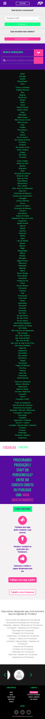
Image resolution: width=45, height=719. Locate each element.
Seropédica (22, 353)
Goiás (22, 112)
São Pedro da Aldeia (22, 346)
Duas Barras (22, 213)
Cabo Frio (22, 191)
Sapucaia (22, 348)
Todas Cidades (22, 161)
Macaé (22, 243)
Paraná (22, 135)
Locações (22, 394)
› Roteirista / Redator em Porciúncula (22, 654)
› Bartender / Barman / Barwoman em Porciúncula (22, 625)
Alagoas (22, 95)
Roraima (22, 145)
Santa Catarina (22, 150)
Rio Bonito (22, 311)
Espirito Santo (22, 110)
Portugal (22, 76)
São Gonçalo (22, 333)
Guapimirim (22, 221)
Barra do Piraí (22, 178)
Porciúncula (22, 296)
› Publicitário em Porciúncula (22, 652)
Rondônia (22, 142)
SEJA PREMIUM (33, 692)
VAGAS (11, 695)
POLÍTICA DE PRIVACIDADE (33, 695)
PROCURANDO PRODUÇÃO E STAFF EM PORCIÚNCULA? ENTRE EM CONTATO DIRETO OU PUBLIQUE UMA (23, 479)
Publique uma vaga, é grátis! (22, 580)
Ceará (22, 105)
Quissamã (22, 306)
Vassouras (22, 375)
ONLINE (23, 447)
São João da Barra (22, 336)
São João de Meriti (22, 338)
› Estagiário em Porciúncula (22, 633)
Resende (22, 308)
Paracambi (22, 278)
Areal (22, 171)
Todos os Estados (23, 87)
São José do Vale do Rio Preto (22, 343)
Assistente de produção (22, 408)
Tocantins (22, 157)
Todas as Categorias (23, 382)
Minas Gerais (22, 117)
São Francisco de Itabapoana (22, 331)
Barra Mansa (22, 181)
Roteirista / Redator (22, 435)
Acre (22, 92)
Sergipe (22, 152)
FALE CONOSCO (33, 699)
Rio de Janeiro (22, 137)
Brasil (22, 74)
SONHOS (11, 702)
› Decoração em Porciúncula (22, 630)
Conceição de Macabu (22, 208)
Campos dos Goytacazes (22, 196)
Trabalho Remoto (22, 90)
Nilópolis (22, 268)
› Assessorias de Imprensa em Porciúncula (22, 620)
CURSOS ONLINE (11, 697)
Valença (22, 370)
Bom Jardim (22, 186)
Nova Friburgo (22, 273)
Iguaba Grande (22, 223)
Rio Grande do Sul (22, 147)
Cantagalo (22, 198)
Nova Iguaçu (22, 276)
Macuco (22, 246)
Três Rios (22, 368)
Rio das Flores (22, 316)
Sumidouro (22, 358)
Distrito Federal (22, 107)
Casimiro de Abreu (22, 206)
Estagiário (22, 418)
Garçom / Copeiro (22, 423)
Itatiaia (22, 236)
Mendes (22, 256)
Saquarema (22, 351)
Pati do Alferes (22, 286)
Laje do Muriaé (22, 241)
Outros (22, 397)
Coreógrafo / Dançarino (22, 413)
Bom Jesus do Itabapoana (22, 188)
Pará (22, 125)
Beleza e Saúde (22, 389)
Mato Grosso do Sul (22, 120)
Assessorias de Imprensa (22, 405)
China (22, 84)
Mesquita (22, 258)
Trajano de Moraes (22, 365)
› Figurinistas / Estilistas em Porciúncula (22, 636)
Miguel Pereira (22, 261)
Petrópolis (22, 288)
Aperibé (22, 166)
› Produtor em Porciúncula (22, 649)
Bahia (22, 102)
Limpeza (22, 428)
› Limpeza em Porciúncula (22, 646)
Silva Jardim (22, 356)
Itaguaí (22, 228)
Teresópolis (22, 363)
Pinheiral (22, 291)
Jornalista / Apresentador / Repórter (22, 425)
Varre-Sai (22, 373)
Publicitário (22, 433)
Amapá (22, 100)
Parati (22, 283)
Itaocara (22, 231)
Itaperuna (22, 233)
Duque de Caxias (22, 216)
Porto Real (23, 298)
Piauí (22, 132)
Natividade (22, 266)
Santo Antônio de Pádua (22, 326)
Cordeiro (22, 211)
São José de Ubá (22, 341)
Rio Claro (22, 313)
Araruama (22, 168)
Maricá (22, 253)
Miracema (22, 263)
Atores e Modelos (22, 384)
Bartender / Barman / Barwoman (22, 410)
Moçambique (22, 81)
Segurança (22, 438)
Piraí (22, 293)
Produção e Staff (22, 399)
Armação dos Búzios (22, 173)
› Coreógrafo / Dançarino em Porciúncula (22, 628)
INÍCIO (11, 692)
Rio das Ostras (22, 318)
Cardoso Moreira (22, 201)
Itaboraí (22, 226)
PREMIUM (9, 447)
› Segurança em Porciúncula (22, 657)
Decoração (22, 415)
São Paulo (22, 155)
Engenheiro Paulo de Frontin (22, 218)
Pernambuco (22, 130)
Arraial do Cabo (22, 176)
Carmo (22, 203)
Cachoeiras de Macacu (22, 193)
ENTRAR (23, 3)
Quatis (22, 301)
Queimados (22, 303)
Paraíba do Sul (22, 281)
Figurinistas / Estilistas (22, 420)
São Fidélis (22, 328)
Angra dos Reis (22, 163)
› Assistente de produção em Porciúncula (22, 623)
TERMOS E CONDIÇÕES (33, 697)
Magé (22, 248)
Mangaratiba (22, 251)
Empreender (30, 716)
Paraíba (22, 127)
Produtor (22, 430)
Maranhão (22, 115)
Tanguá (22, 360)
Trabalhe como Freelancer (22, 592)
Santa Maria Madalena (22, 323)
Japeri (22, 238)
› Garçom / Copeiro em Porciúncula (22, 638)
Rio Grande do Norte (22, 140)
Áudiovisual (22, 387)
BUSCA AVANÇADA (13, 52)
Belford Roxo (22, 183)
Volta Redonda (22, 378)
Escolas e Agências (22, 392)
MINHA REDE (11, 699)
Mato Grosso (23, 122)
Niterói (22, 271)
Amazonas (22, 97)
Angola (22, 79)
